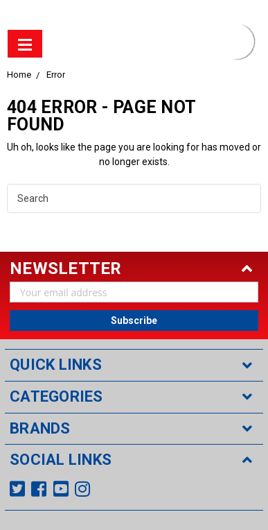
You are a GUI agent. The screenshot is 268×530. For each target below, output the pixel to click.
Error (55, 74)
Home (19, 74)
